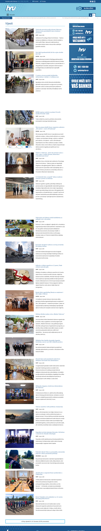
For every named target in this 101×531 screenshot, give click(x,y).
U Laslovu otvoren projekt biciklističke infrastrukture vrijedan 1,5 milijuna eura (47, 82)
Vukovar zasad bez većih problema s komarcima (46, 444)
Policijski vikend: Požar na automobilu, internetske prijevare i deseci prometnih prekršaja (50, 492)
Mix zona (37, 61)
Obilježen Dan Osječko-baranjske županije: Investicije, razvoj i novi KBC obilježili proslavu (50, 373)
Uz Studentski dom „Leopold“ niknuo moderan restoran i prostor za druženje (48, 196)
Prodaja (43, 1)
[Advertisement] (35, 110)
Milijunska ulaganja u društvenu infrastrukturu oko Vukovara (49, 423)
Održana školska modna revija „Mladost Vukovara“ (48, 345)
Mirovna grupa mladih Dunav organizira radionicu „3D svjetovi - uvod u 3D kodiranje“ (50, 138)
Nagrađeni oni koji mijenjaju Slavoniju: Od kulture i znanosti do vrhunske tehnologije (49, 472)
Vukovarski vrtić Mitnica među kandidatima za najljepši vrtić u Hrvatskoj (49, 240)
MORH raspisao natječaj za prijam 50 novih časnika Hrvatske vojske (50, 121)
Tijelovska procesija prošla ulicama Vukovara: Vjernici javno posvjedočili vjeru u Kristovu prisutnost (34, 18)
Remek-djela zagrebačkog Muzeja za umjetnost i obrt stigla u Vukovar (50, 321)
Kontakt (35, 1)
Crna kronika (38, 498)
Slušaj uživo (88, 8)
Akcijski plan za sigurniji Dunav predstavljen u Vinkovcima (49, 514)
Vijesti (37, 39)
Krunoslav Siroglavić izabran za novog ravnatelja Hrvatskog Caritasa (49, 269)
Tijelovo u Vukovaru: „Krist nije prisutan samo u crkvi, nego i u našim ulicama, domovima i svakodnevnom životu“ (49, 168)
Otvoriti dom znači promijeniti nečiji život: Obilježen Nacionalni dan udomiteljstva (50, 394)
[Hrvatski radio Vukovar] (10, 8)
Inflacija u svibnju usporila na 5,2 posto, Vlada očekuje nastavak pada (50, 292)
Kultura (37, 327)
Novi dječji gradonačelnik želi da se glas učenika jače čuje (76, 18)
